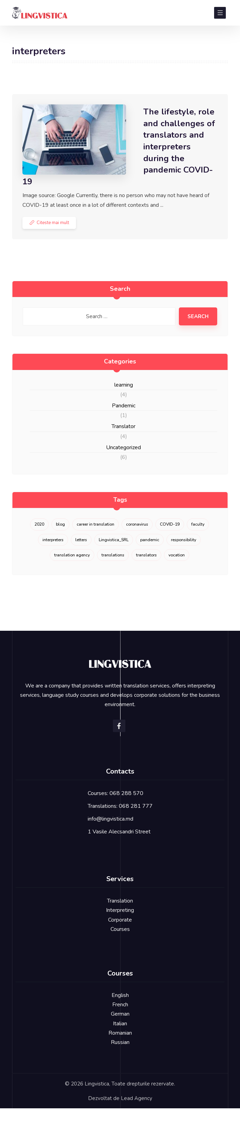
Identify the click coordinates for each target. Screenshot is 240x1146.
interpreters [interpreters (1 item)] (53, 540)
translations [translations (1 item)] (113, 555)
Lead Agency (136, 1098)
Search (198, 316)
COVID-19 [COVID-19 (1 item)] (170, 524)
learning (123, 385)
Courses (120, 929)
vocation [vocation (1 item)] (177, 555)
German (120, 1014)
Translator (123, 426)
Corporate (120, 920)
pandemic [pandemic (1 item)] (149, 540)
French (120, 1004)
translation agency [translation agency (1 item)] (72, 555)
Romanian (120, 1033)
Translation (120, 901)
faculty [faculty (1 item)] (197, 524)
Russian (120, 1042)
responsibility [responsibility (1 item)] (183, 540)
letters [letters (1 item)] (81, 540)
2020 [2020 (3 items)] (39, 524)
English (120, 995)
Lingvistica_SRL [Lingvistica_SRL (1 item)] (113, 540)
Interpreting (120, 910)
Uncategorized (123, 447)
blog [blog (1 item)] (60, 524)
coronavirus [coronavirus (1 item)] (137, 524)
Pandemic (123, 405)
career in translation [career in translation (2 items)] (95, 524)
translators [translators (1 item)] (146, 555)
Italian (120, 1023)
